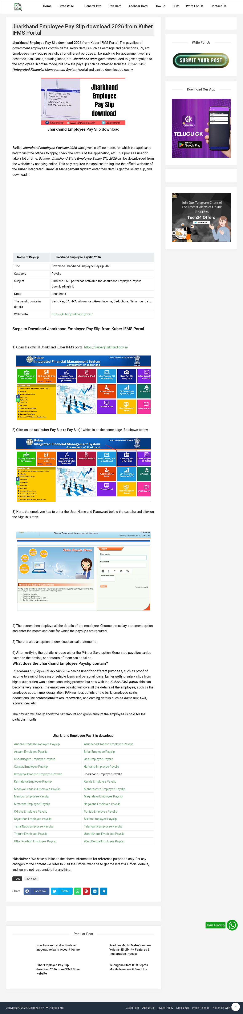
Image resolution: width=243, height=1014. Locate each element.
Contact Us (218, 6)
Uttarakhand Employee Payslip (104, 833)
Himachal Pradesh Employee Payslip (38, 774)
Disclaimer (182, 1007)
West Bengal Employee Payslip (104, 841)
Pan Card (115, 6)
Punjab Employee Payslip (100, 811)
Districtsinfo (56, 1007)
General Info (92, 6)
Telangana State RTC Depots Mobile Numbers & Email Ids (128, 967)
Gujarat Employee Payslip (31, 766)
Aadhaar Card (138, 6)
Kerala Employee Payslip (100, 781)
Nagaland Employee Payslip (102, 804)
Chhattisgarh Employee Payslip (34, 759)
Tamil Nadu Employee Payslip (33, 826)
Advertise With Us (223, 1007)
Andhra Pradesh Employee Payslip (37, 744)
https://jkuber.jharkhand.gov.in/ (72, 314)
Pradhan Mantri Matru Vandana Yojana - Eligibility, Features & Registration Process (130, 949)
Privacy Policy (165, 1007)
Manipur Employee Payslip (31, 796)
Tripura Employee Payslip (31, 833)
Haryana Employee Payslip (101, 766)
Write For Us (194, 6)
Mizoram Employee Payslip (32, 804)
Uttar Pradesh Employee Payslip (35, 841)
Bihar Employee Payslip (99, 751)
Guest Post (132, 1007)
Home (47, 6)
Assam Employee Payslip (31, 751)
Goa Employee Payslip (98, 759)
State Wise (66, 6)
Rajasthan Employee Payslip (33, 819)
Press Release (200, 1007)
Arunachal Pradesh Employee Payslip (108, 744)
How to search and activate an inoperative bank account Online (58, 947)
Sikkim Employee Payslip (100, 819)
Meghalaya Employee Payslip (103, 796)
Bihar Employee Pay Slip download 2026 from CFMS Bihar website (58, 969)
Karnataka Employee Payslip (33, 781)
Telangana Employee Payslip (103, 826)
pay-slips (32, 878)
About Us (148, 1007)
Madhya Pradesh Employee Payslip (37, 789)
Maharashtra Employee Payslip (104, 789)
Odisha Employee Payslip (30, 811)
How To (160, 6)
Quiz (176, 6)
